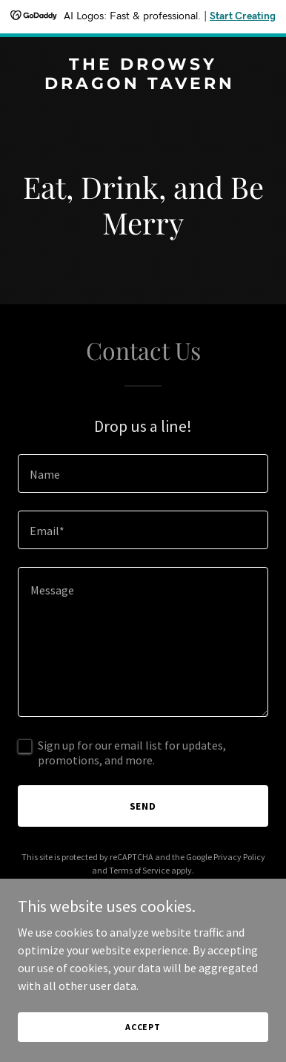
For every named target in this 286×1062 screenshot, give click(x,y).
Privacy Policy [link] (239, 856)
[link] (143, 84)
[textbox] (143, 473)
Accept (143, 1026)
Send (143, 806)
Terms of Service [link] (139, 870)
